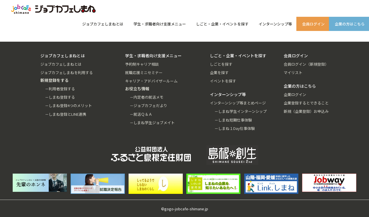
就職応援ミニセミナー (144, 72)
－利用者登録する (60, 88)
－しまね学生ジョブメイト (152, 122)
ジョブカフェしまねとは (102, 24)
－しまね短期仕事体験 (233, 120)
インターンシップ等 (275, 24)
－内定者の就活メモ (146, 97)
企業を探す (219, 72)
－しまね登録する (60, 97)
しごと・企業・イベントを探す (222, 24)
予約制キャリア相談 (142, 64)
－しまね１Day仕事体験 (234, 128)
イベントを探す (223, 81)
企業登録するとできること (306, 103)
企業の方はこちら (350, 24)
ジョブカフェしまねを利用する (66, 72)
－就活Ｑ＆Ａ (141, 114)
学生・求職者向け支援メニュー (159, 24)
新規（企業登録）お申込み (306, 111)
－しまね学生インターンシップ (240, 111)
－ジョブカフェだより (148, 105)
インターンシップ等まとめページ (238, 103)
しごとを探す (221, 64)
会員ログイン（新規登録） (306, 64)
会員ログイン (313, 24)
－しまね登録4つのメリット (68, 105)
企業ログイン (295, 94)
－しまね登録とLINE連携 (65, 114)
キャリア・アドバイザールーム (151, 81)
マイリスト (293, 72)
